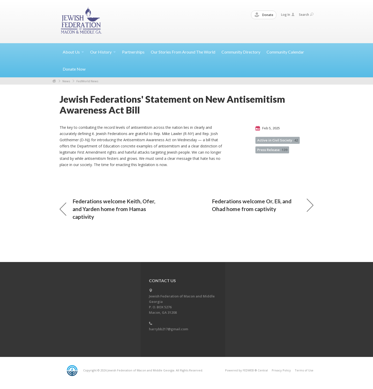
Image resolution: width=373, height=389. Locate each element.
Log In (288, 14)
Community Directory (240, 51)
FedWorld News (87, 81)
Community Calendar (285, 51)
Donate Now (74, 68)
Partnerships (133, 51)
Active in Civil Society (277, 140)
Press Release (272, 149)
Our (103, 51)
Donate (264, 15)
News (66, 81)
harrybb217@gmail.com (168, 329)
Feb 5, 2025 (267, 128)
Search (306, 14)
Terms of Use (304, 370)
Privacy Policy (281, 370)
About (73, 51)
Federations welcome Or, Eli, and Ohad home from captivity (262, 205)
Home (54, 81)
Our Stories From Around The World (183, 51)
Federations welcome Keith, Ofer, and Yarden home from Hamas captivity (107, 209)
